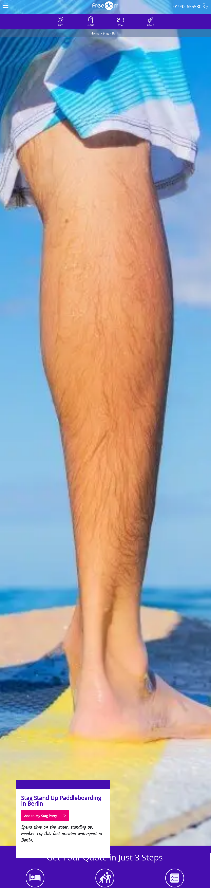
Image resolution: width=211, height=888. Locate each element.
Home (95, 33)
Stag (106, 33)
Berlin (116, 33)
